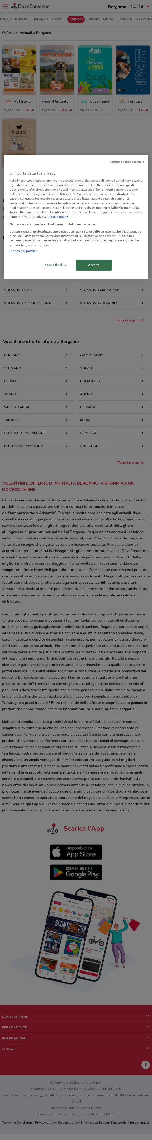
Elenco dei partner (23, 251)
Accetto (94, 265)
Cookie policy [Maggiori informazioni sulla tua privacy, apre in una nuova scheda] (58, 217)
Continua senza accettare (127, 162)
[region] (76, 217)
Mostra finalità (55, 265)
